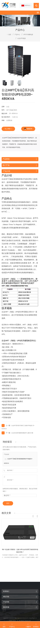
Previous (33, 516)
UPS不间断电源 (28, 35)
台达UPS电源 (21, 38)
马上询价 (8, 129)
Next (37, 516)
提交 (7, 503)
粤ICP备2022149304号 (21, 618)
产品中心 (17, 35)
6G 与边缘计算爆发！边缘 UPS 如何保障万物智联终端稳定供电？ (20, 550)
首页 (9, 35)
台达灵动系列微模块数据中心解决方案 (22, 433)
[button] (34, 61)
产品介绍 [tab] (6, 171)
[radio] (20, 461)
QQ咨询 (28, 129)
